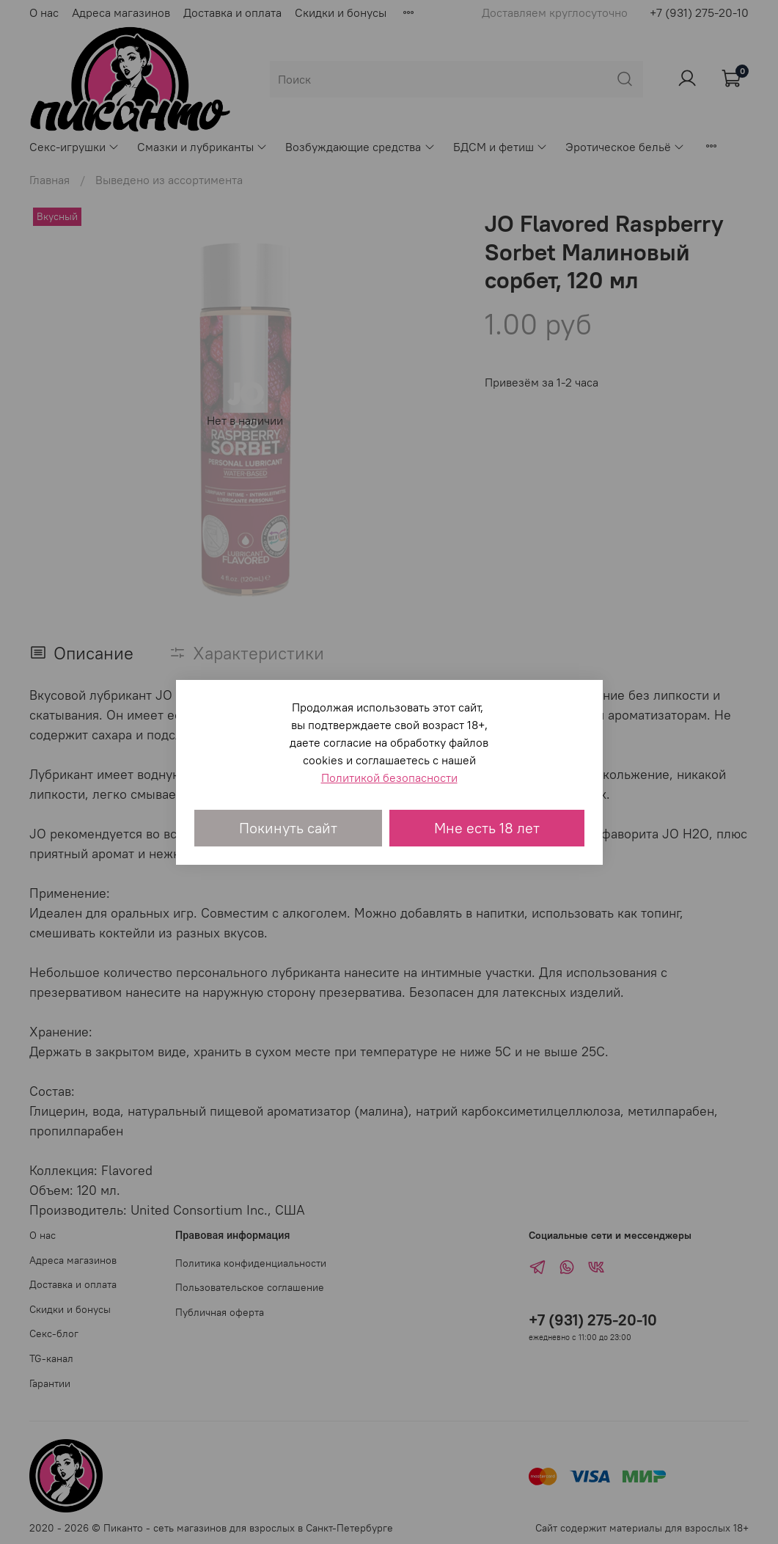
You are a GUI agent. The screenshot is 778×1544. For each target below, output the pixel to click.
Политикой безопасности (389, 777)
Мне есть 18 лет (487, 828)
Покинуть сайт (288, 828)
